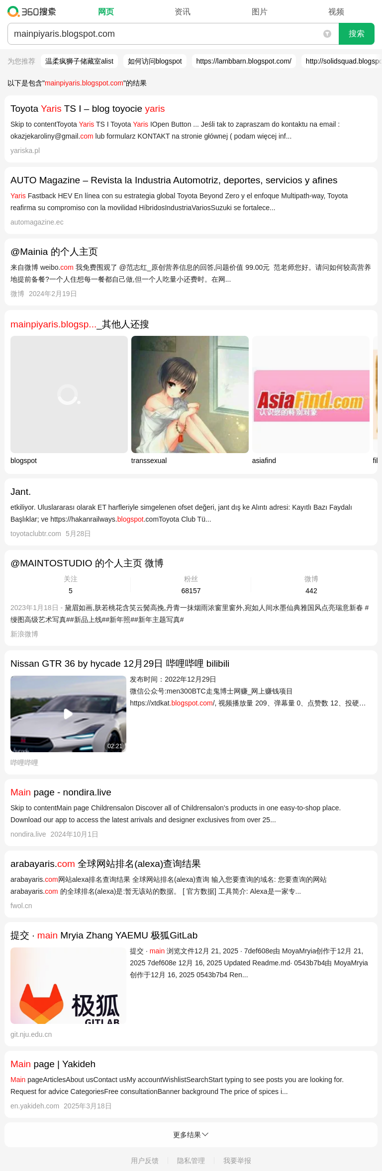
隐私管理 (191, 1161)
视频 (336, 11)
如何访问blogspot (155, 61)
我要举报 (237, 1161)
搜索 (357, 33)
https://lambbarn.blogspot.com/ (243, 61)
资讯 (183, 11)
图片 (260, 11)
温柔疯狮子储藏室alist (79, 61)
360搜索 (34, 11)
